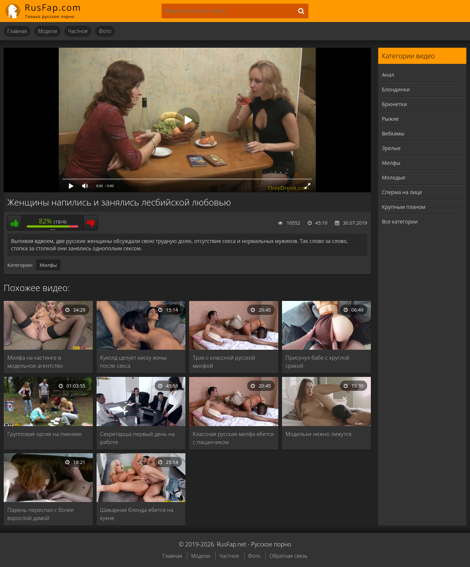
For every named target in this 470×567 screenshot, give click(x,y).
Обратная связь (289, 555)
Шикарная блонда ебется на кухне (136, 513)
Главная (17, 31)
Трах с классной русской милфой (224, 361)
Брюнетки (394, 104)
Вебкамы (393, 133)
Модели (47, 31)
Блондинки (396, 89)
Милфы (48, 265)
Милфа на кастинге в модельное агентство (35, 361)
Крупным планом (403, 206)
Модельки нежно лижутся (319, 433)
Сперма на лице (402, 192)
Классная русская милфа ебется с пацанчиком (233, 438)
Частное (78, 31)
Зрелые (391, 148)
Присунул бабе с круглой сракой (318, 361)
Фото (105, 31)
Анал (388, 74)
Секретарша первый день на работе (137, 438)
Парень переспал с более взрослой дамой (40, 513)
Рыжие (390, 118)
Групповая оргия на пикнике (44, 433)
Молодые (393, 177)
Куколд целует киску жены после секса (133, 361)
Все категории (400, 221)
